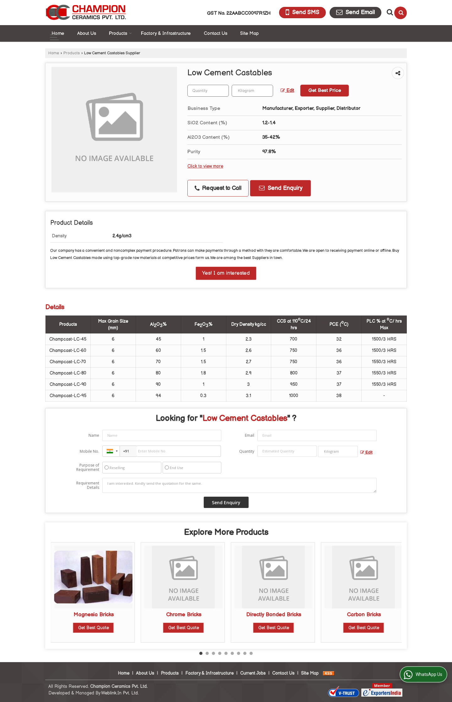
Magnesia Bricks (93, 615)
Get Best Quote (93, 627)
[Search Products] (389, 12)
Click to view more (205, 166)
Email (249, 435)
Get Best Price (324, 91)
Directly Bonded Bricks (273, 615)
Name (94, 435)
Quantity (246, 451)
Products (120, 33)
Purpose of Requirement (87, 467)
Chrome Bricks (183, 615)
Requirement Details (87, 485)
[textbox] (252, 91)
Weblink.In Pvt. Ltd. (120, 693)
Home (57, 33)
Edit (287, 90)
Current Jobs (253, 673)
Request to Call (218, 188)
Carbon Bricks (364, 615)
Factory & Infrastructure (166, 33)
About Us (86, 33)
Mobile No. (89, 451)
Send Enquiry (280, 188)
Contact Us (215, 33)
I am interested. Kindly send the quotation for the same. (239, 485)
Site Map (249, 33)
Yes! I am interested (226, 273)
